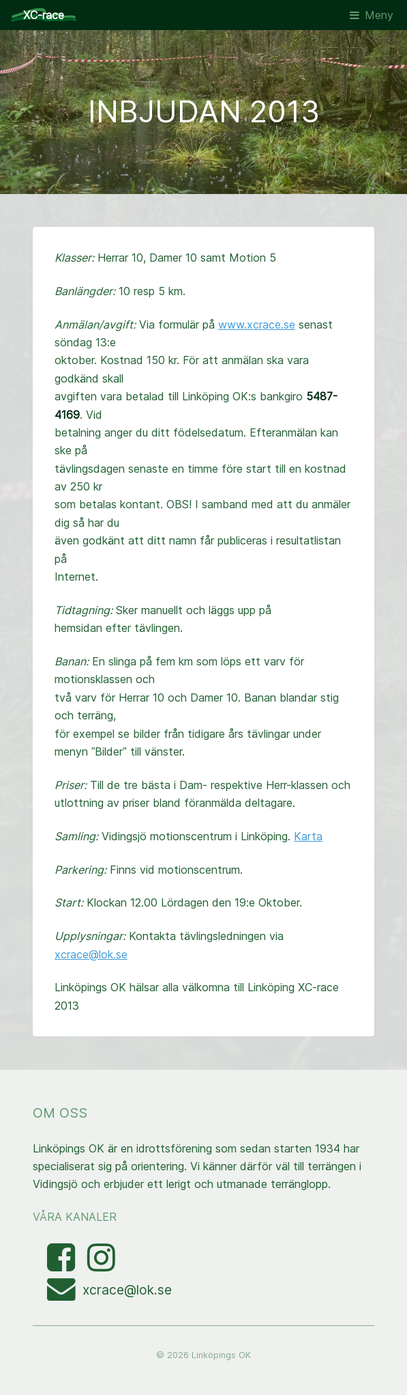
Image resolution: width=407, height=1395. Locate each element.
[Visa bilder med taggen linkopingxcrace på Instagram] (101, 1265)
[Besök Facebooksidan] (62, 1265)
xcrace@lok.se (91, 954)
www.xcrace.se (256, 324)
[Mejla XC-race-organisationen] (64, 1294)
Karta (308, 836)
